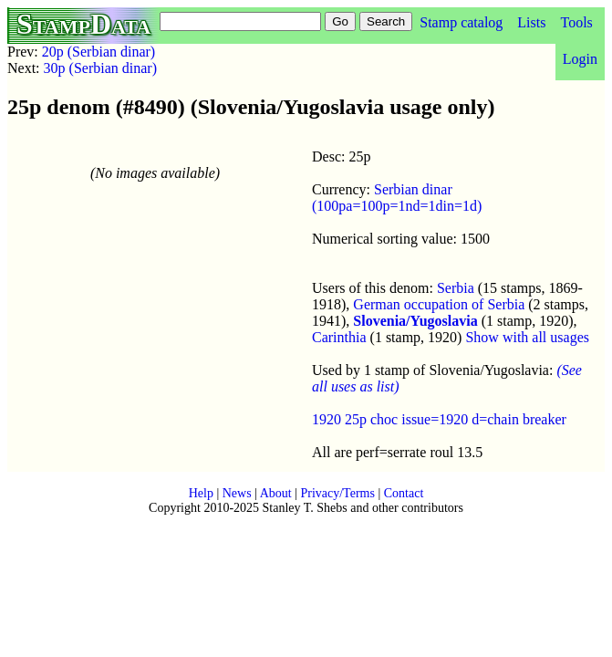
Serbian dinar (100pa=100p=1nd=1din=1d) (397, 198)
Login (580, 59)
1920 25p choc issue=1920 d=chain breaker (439, 419)
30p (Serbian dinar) (100, 68)
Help (201, 493)
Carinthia (339, 337)
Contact (404, 493)
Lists (531, 22)
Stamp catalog (461, 22)
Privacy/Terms (337, 493)
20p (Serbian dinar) (98, 51)
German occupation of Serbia (438, 304)
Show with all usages (527, 337)
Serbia (455, 288)
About (276, 493)
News (237, 493)
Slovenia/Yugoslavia (415, 320)
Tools (576, 22)
